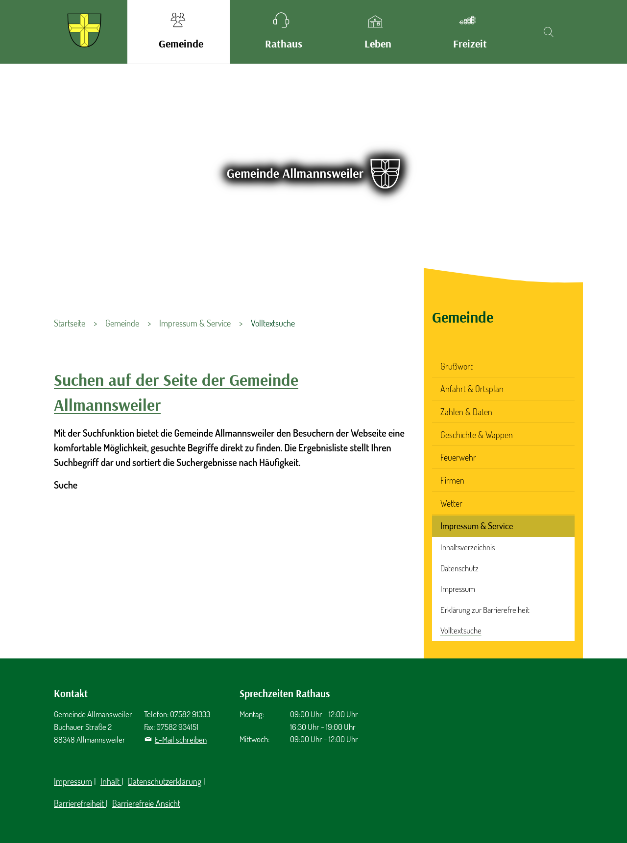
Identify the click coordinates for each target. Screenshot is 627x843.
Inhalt (110, 781)
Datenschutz (459, 568)
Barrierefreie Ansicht (146, 803)
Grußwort (456, 366)
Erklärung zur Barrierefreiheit (485, 610)
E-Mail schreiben (181, 739)
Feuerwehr (458, 457)
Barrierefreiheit (80, 803)
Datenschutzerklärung (164, 781)
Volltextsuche (461, 630)
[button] (178, 32)
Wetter (451, 503)
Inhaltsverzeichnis (467, 547)
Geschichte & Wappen (476, 434)
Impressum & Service (476, 525)
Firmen (452, 480)
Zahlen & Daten (466, 411)
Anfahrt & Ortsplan (472, 388)
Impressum (457, 589)
